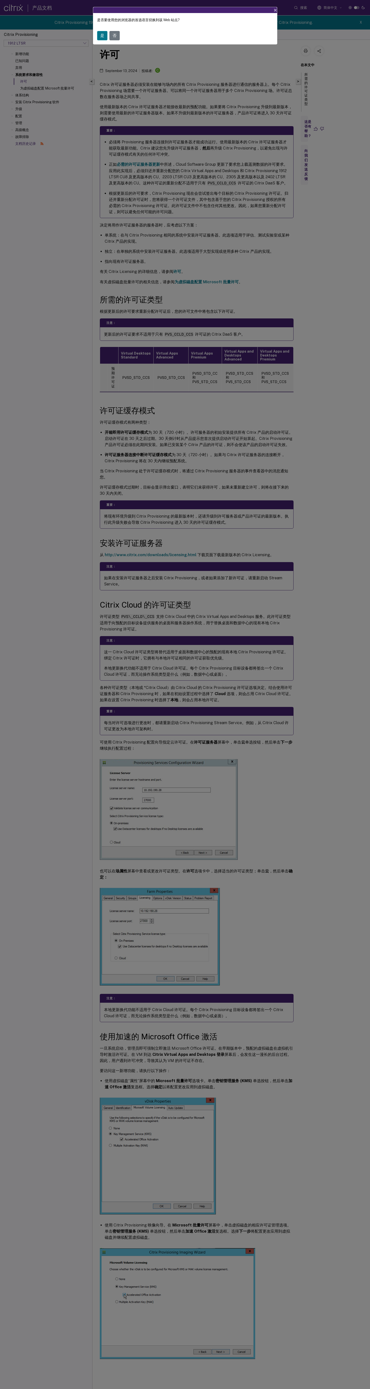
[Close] (275, 10)
